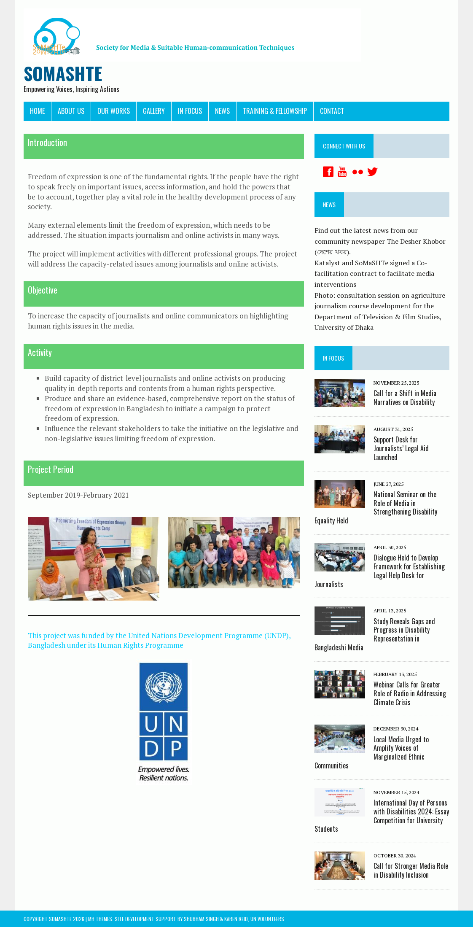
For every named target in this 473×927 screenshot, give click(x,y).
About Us (71, 111)
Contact (332, 111)
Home (37, 111)
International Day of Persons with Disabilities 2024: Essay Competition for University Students (381, 816)
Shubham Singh (201, 918)
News (222, 111)
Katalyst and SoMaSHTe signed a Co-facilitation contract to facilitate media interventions (374, 273)
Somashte (60, 918)
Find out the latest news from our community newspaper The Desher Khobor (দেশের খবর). (380, 241)
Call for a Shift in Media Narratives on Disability (405, 397)
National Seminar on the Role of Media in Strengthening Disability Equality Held (375, 507)
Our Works (113, 111)
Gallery (154, 111)
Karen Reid (236, 918)
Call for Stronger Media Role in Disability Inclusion (411, 870)
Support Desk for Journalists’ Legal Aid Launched (401, 448)
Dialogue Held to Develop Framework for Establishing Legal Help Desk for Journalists (379, 570)
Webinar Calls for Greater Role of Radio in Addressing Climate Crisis (410, 693)
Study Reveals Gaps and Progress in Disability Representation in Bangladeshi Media (374, 634)
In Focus (190, 111)
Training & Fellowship (275, 111)
